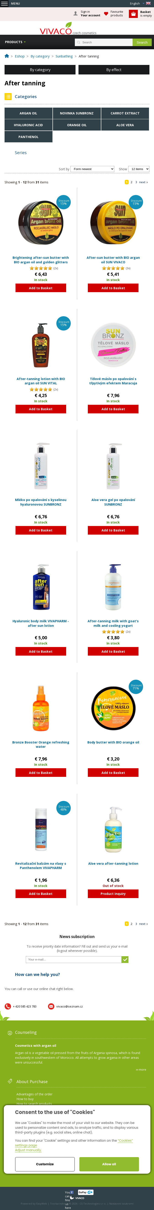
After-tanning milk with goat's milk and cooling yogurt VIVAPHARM (113, 625)
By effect (113, 69)
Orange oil (77, 125)
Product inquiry (113, 893)
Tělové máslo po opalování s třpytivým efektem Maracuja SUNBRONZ (113, 383)
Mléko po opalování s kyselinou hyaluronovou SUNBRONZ (40, 502)
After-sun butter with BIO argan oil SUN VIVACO (113, 259)
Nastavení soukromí (121, 1203)
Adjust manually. (28, 1150)
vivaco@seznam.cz (69, 1006)
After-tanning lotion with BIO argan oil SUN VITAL (41, 381)
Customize (45, 1164)
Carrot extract (125, 113)
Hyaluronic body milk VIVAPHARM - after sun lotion (41, 623)
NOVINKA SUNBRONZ (77, 113)
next (142, 182)
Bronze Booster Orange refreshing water (40, 744)
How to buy (25, 1099)
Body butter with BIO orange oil (113, 742)
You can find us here (68, 1192)
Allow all (109, 1164)
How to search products (34, 1103)
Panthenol (28, 137)
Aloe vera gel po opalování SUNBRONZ (113, 502)
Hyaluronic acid (28, 125)
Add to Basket (40, 288)
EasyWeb (41, 1203)
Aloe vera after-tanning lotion (113, 863)
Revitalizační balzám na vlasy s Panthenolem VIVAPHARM (40, 865)
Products (13, 42)
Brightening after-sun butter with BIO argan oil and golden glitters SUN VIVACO (41, 262)
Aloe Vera (125, 125)
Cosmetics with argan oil (35, 1045)
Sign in (90, 13)
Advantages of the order (34, 1094)
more (142, 1069)
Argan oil (28, 113)
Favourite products (117, 13)
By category (40, 69)
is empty (146, 13)
